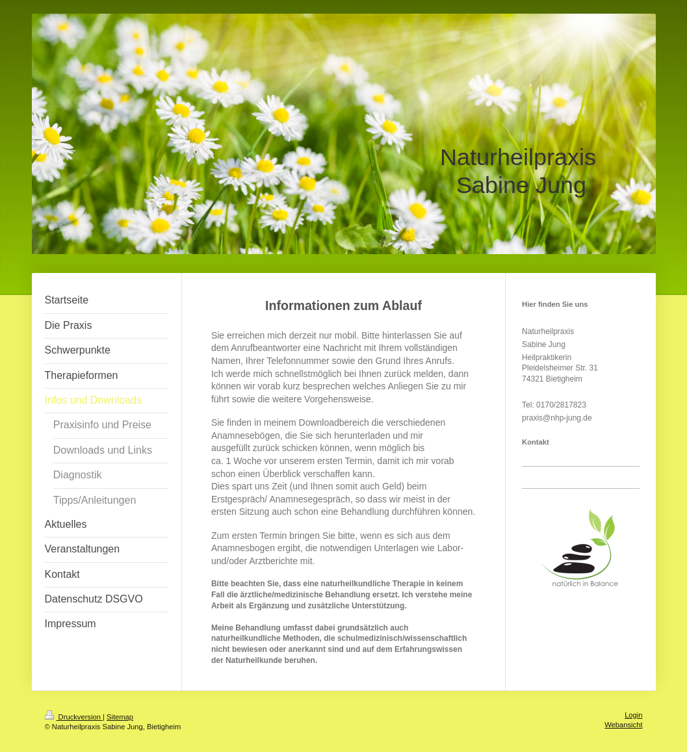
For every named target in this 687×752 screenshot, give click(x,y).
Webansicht (623, 725)
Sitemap (120, 717)
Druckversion (74, 717)
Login (633, 715)
